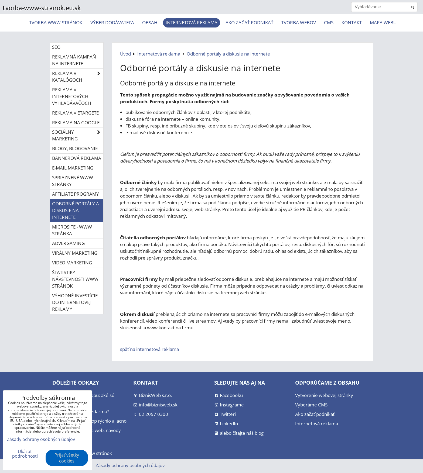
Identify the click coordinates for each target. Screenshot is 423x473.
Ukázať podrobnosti (25, 453)
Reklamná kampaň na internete (74, 60)
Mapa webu (383, 22)
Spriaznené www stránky (72, 180)
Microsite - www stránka (72, 230)
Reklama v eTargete (75, 113)
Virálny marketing (74, 253)
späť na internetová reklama (149, 349)
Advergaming (68, 243)
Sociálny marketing (77, 135)
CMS (328, 22)
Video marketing (72, 263)
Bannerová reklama (76, 158)
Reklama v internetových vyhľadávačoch (71, 96)
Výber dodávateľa (112, 22)
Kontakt (352, 22)
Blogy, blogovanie (75, 148)
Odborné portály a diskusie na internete (75, 210)
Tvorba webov (298, 22)
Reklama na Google (76, 122)
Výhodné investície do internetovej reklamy (75, 302)
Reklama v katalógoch (77, 77)
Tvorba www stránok (55, 22)
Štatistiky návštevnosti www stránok (75, 279)
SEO (56, 47)
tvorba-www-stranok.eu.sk (42, 8)
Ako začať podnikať (249, 22)
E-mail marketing (72, 168)
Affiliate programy (75, 194)
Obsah (150, 22)
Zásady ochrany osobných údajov (130, 465)
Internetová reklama (191, 22)
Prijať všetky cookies (66, 458)
